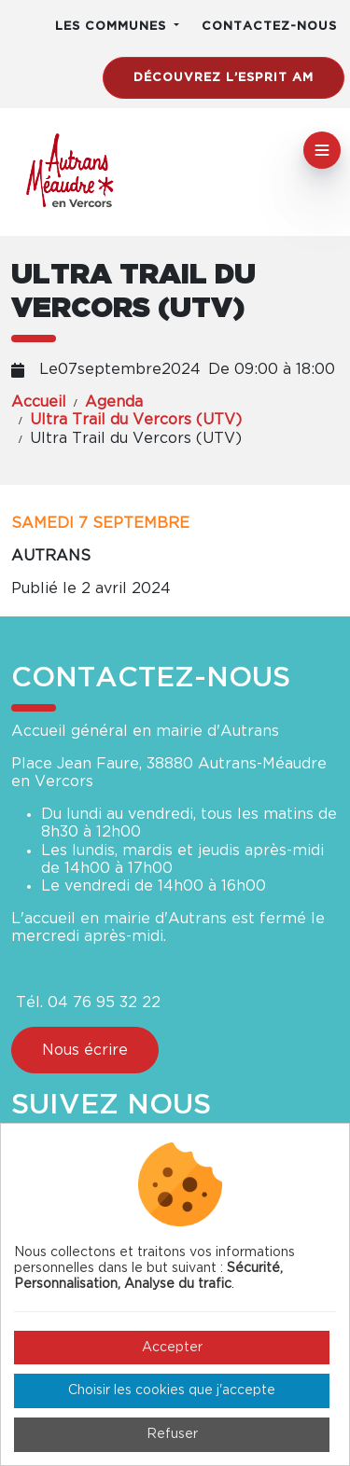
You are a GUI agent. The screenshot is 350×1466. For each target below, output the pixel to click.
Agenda (114, 401)
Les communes (113, 27)
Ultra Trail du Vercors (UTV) (136, 419)
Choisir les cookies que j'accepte (171, 1390)
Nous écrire (85, 1050)
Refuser (172, 1434)
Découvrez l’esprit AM (223, 78)
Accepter (172, 1347)
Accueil (38, 401)
